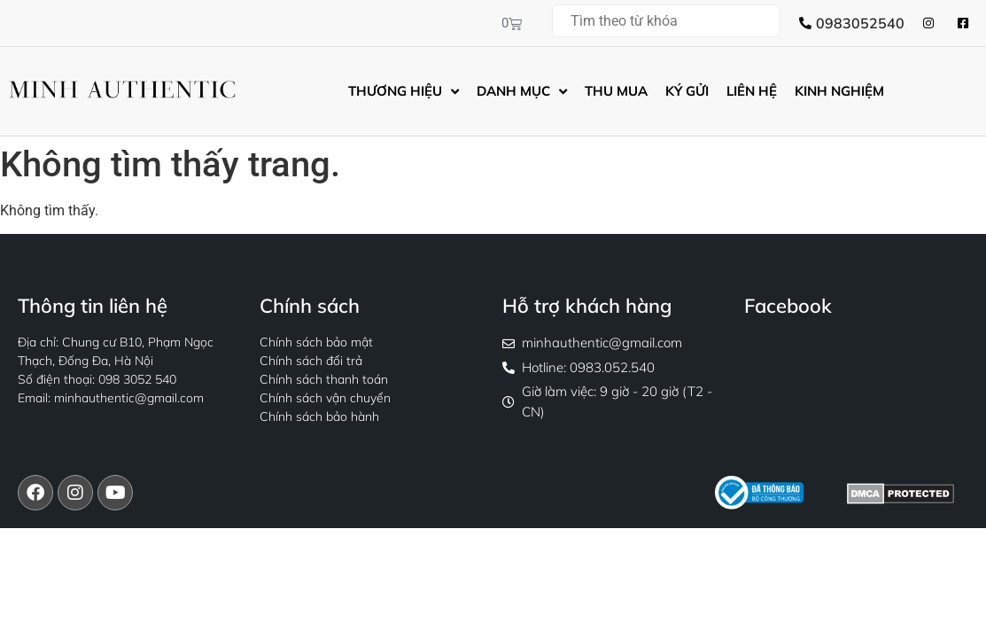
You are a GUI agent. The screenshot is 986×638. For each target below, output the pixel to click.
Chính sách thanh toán (324, 379)
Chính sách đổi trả (311, 361)
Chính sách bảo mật (316, 342)
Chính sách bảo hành (319, 416)
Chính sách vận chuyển (325, 398)
